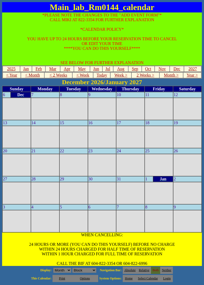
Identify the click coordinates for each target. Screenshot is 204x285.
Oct (148, 68)
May (82, 68)
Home (128, 278)
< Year (11, 75)
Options (85, 278)
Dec (176, 68)
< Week (82, 75)
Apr (67, 68)
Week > (121, 75)
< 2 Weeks (58, 75)
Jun (96, 68)
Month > (171, 75)
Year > (192, 75)
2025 (11, 68)
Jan (26, 68)
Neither (166, 270)
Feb (39, 68)
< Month (32, 75)
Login (167, 278)
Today (102, 75)
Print (62, 278)
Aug (121, 68)
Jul (107, 68)
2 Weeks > (145, 75)
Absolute (130, 270)
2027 (192, 68)
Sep (135, 68)
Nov (162, 68)
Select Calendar (148, 278)
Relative (144, 270)
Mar (52, 68)
